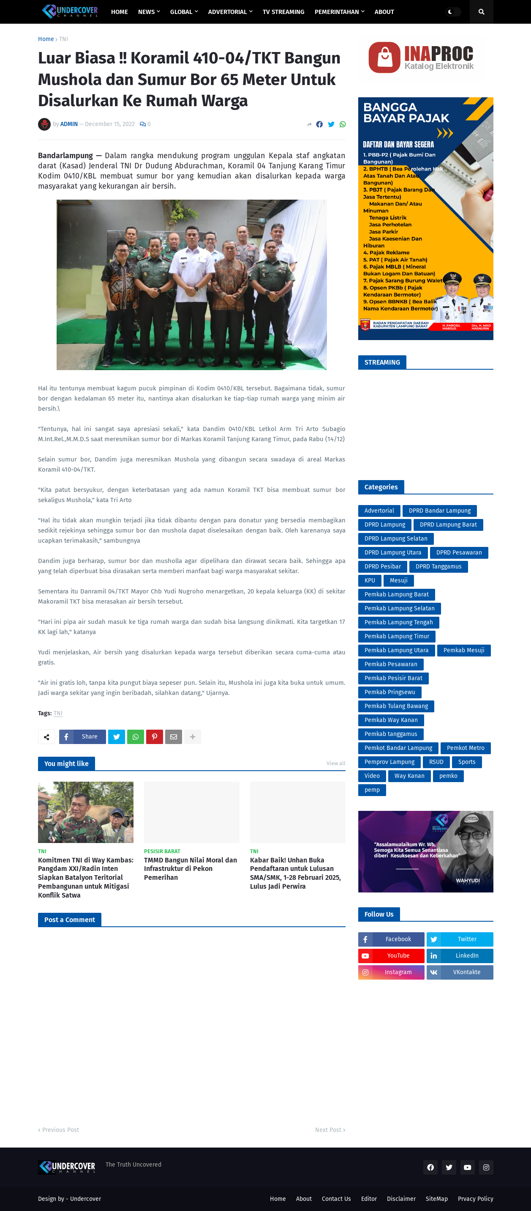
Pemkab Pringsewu (390, 692)
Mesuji (399, 580)
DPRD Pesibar (383, 566)
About (304, 1199)
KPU (370, 580)
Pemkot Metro (466, 748)
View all (336, 763)
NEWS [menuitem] (146, 12)
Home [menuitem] (119, 12)
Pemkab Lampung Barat (397, 594)
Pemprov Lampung (389, 762)
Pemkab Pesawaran (391, 664)
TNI (63, 39)
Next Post (328, 1130)
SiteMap (437, 1199)
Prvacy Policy (475, 1199)
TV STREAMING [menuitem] (284, 12)
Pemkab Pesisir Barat (393, 678)
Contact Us (336, 1199)
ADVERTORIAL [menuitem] (227, 12)
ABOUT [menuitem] (384, 12)
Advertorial (379, 510)
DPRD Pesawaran (459, 552)
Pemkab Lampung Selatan (400, 608)
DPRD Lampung (385, 524)
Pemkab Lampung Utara (397, 650)
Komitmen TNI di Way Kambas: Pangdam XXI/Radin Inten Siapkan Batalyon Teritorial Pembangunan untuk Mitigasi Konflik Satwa (85, 877)
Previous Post (60, 1130)
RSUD (436, 762)
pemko (448, 776)
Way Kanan (410, 776)
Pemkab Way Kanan (391, 720)
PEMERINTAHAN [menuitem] (337, 12)
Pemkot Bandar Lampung (398, 748)
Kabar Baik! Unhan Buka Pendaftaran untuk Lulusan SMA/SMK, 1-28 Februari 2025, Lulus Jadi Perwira (295, 873)
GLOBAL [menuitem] (181, 12)
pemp (372, 790)
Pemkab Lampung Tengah (399, 622)
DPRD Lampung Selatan (396, 538)
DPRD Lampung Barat (448, 524)
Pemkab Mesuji (464, 650)
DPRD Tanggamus (439, 566)
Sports (467, 762)
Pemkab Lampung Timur (397, 636)
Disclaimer (401, 1199)
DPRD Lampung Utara (393, 552)
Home (46, 39)
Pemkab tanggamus (391, 734)
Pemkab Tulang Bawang (396, 706)
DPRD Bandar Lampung (440, 510)
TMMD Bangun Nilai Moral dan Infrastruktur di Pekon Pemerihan (190, 869)
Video (372, 776)
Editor (369, 1199)
